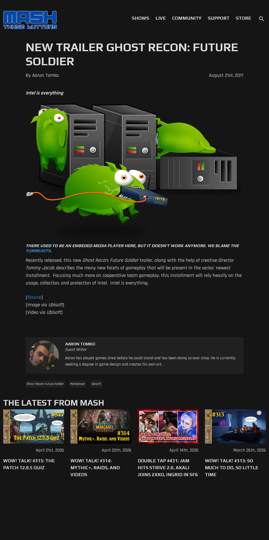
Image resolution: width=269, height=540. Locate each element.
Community (187, 18)
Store (243, 18)
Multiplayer (77, 384)
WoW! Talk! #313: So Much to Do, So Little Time (231, 467)
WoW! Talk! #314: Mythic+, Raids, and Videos (95, 467)
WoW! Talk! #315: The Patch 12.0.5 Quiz (29, 464)
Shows (140, 18)
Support (218, 18)
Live (161, 18)
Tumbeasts (38, 250)
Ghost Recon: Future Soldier (45, 384)
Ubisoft (96, 384)
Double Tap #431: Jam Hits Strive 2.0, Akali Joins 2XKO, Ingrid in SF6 (168, 467)
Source (34, 297)
